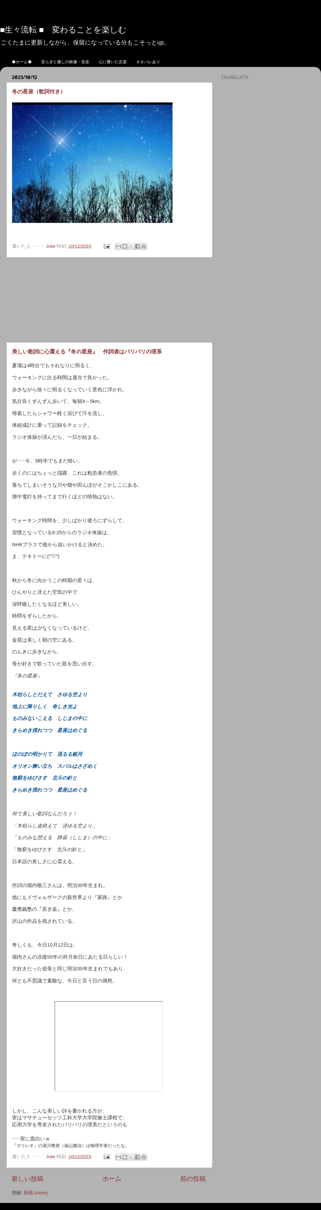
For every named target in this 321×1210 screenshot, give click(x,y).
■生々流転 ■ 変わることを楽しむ (63, 29)
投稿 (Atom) (36, 1192)
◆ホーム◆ (22, 61)
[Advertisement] (108, 299)
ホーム (111, 1178)
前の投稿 (193, 1178)
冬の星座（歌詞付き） (39, 91)
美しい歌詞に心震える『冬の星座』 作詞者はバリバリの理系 (87, 351)
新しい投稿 (27, 1178)
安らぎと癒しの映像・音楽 (65, 61)
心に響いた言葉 (113, 61)
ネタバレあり (148, 61)
